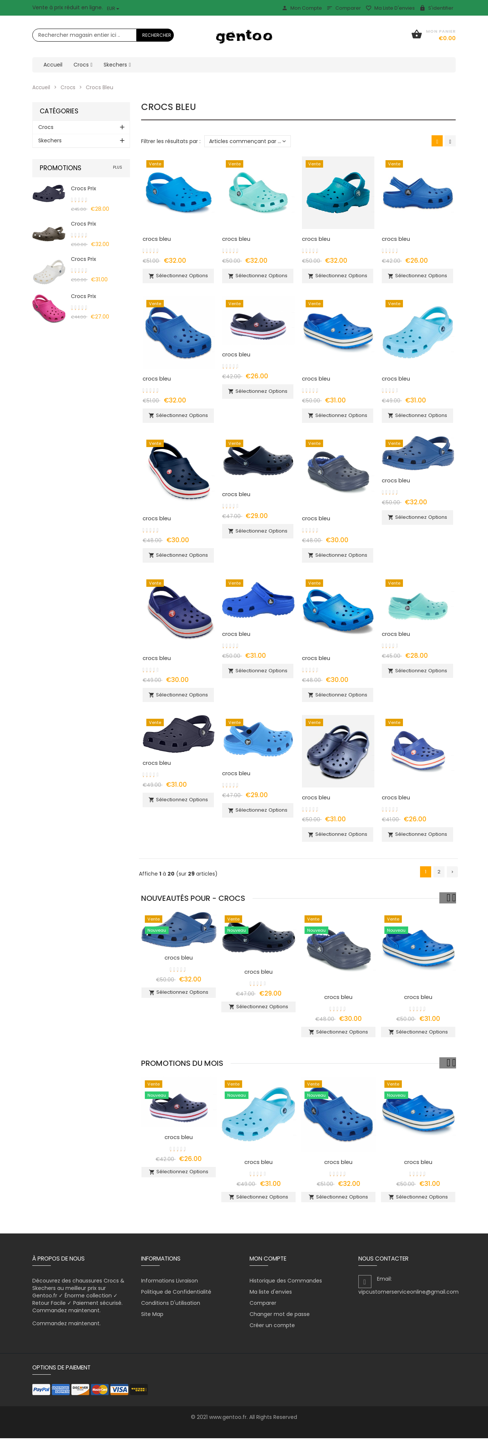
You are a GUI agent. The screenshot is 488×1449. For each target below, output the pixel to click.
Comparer (343, 8)
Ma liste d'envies (390, 8)
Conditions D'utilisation (170, 1313)
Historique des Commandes (286, 1291)
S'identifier (436, 8)
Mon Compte (302, 8)
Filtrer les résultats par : (171, 141)
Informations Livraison (169, 1291)
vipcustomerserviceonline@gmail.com (408, 1302)
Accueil (41, 87)
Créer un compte (272, 1336)
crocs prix (83, 188)
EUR (113, 8)
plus (117, 167)
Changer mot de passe (280, 1325)
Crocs (69, 87)
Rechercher (156, 35)
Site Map (152, 1325)
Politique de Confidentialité (176, 1302)
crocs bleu (157, 239)
